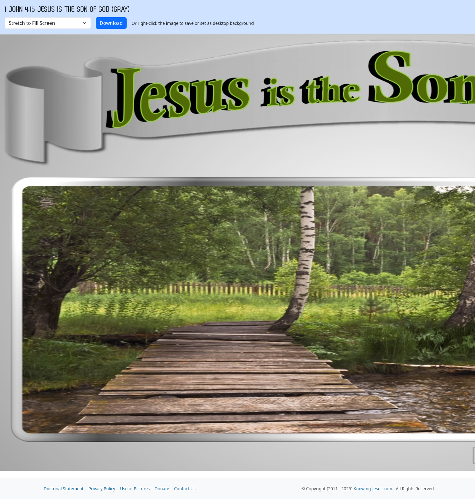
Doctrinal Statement (64, 488)
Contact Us (184, 488)
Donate (161, 488)
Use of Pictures (135, 488)
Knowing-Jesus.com (373, 488)
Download (111, 23)
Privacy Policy (101, 488)
